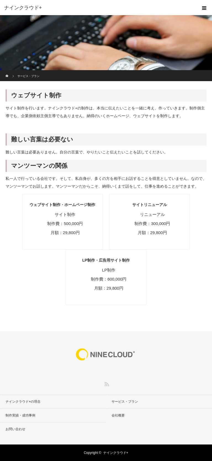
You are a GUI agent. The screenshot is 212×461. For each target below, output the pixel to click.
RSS (106, 383)
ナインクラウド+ (115, 453)
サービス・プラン (125, 402)
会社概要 (118, 415)
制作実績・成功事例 (20, 415)
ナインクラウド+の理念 (23, 402)
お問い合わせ (15, 429)
